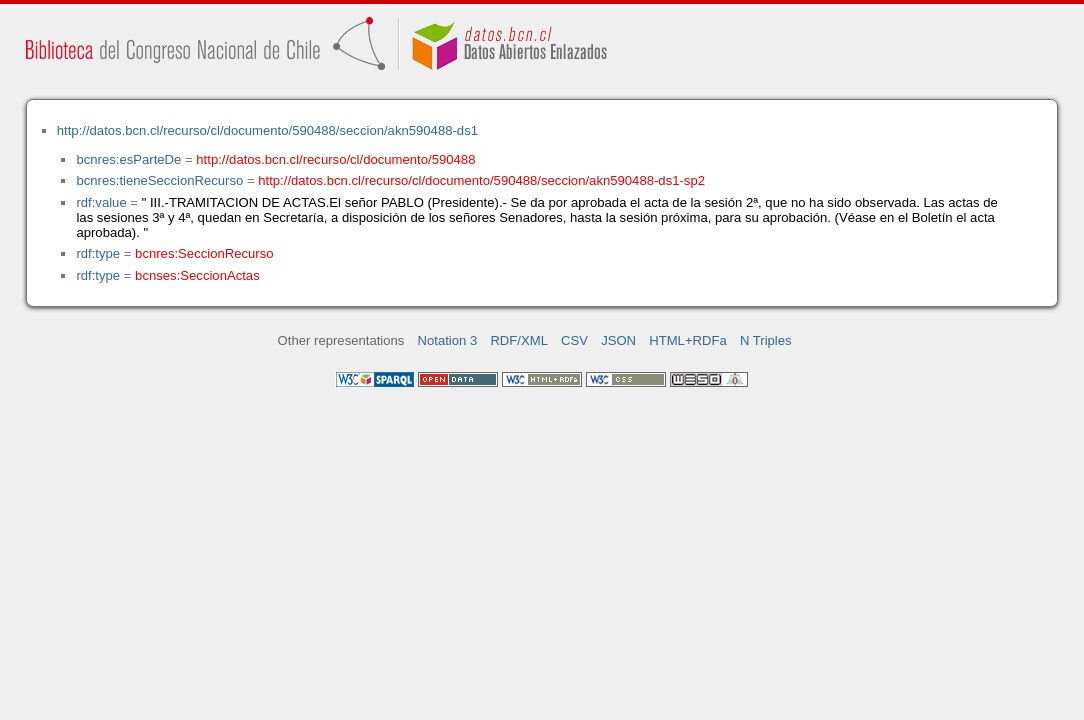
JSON (618, 340)
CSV (574, 340)
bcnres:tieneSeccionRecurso (159, 180)
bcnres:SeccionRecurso (204, 253)
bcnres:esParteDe (128, 159)
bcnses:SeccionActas (197, 275)
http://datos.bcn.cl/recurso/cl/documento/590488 (335, 159)
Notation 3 (448, 340)
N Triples (766, 340)
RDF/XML (519, 340)
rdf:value (101, 202)
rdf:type (98, 253)
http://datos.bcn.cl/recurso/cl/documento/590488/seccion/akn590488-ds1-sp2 (481, 180)
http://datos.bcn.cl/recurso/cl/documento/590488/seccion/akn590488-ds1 (267, 130)
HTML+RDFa (688, 340)
